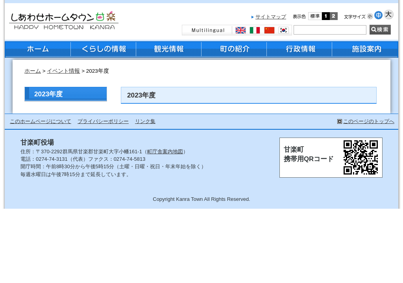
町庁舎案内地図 (165, 151)
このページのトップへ (368, 121)
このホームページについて (40, 121)
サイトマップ (270, 17)
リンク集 (145, 121)
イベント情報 (63, 71)
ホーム (32, 71)
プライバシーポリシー (103, 121)
